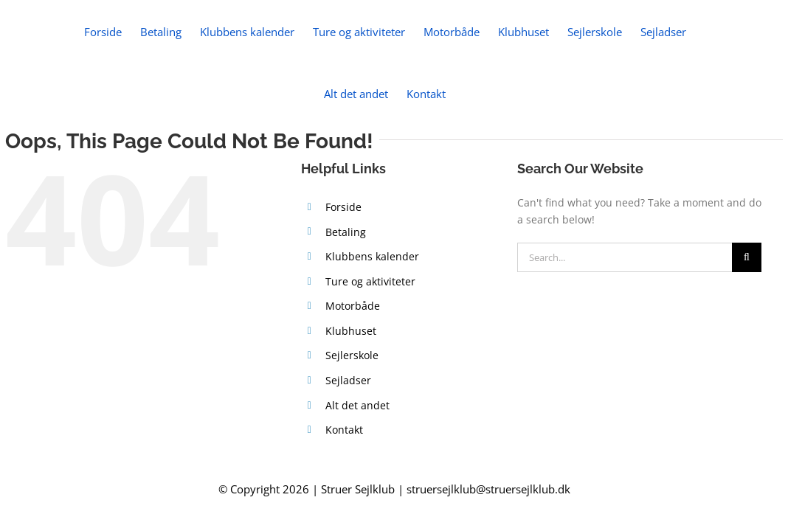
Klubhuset (350, 331)
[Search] (746, 257)
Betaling (345, 232)
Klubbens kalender (372, 256)
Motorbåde (352, 306)
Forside (343, 207)
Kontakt (344, 430)
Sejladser (348, 380)
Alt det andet (357, 405)
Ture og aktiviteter (370, 281)
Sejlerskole (352, 355)
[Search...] (624, 257)
